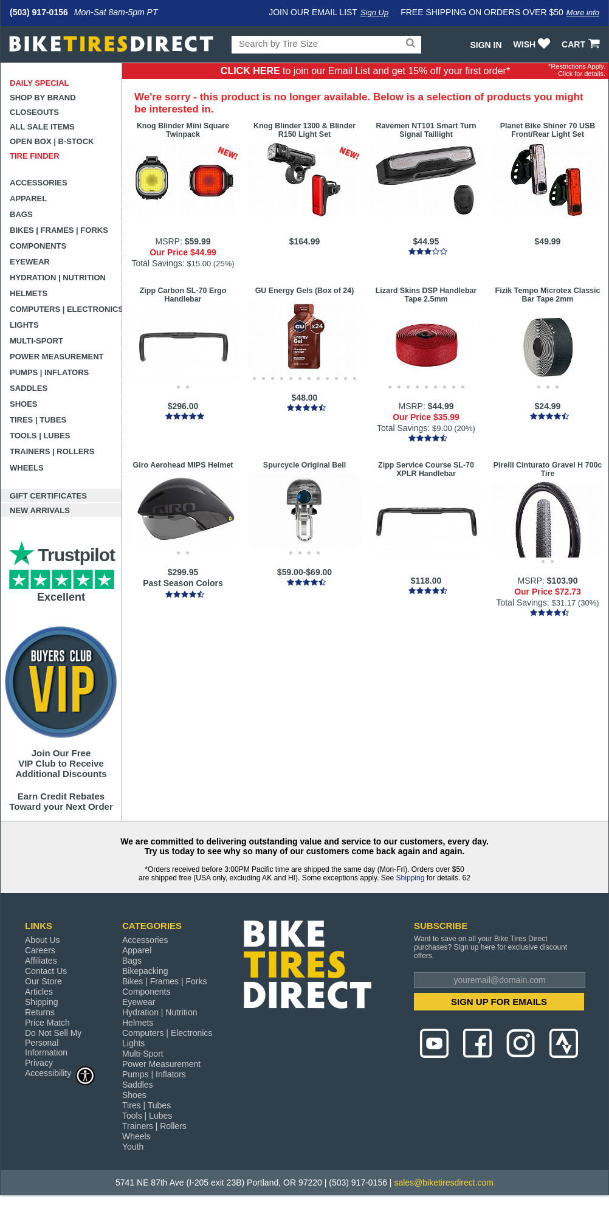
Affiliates (41, 960)
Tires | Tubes (38, 419)
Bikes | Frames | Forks (59, 230)
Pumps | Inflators (49, 372)
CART (582, 44)
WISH (533, 44)
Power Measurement (57, 356)
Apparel (28, 198)
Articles (39, 991)
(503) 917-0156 (39, 12)
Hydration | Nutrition (58, 277)
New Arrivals (40, 510)
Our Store (43, 981)
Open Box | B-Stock (52, 141)
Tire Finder (35, 156)
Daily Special (39, 83)
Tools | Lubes (40, 435)
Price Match (47, 1022)
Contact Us (46, 971)
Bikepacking (145, 971)
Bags (21, 214)
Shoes (24, 404)
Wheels (27, 467)
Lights (24, 325)
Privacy (39, 1063)
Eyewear (30, 261)
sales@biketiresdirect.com (444, 1182)
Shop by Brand (43, 97)
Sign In (485, 45)
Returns (40, 1012)
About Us (42, 940)
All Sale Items (42, 126)
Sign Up (374, 12)
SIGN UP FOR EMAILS (499, 1001)
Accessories (38, 182)
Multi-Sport (36, 340)
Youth (132, 1146)
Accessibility (60, 1073)
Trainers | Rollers (52, 451)
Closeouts (34, 112)
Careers (40, 950)
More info (582, 12)
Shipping (410, 878)
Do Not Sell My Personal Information (53, 1042)
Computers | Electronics (66, 309)
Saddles (28, 388)
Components (38, 245)
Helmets (28, 293)
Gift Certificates (48, 495)
